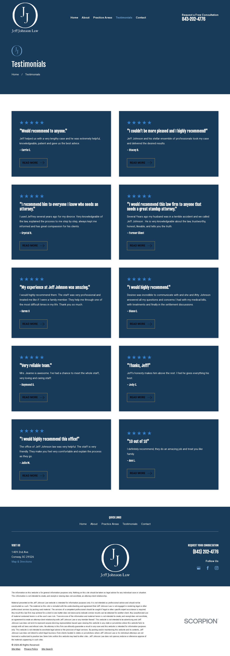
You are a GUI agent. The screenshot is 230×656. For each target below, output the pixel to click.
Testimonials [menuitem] (124, 17)
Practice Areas (110, 524)
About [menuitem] (86, 17)
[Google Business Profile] (199, 568)
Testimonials (130, 524)
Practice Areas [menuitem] (102, 17)
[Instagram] (216, 568)
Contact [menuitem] (141, 17)
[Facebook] (208, 568)
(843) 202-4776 (205, 552)
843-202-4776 (193, 19)
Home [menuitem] (74, 17)
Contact (146, 524)
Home (83, 524)
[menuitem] (16, 649)
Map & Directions (22, 561)
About (94, 524)
